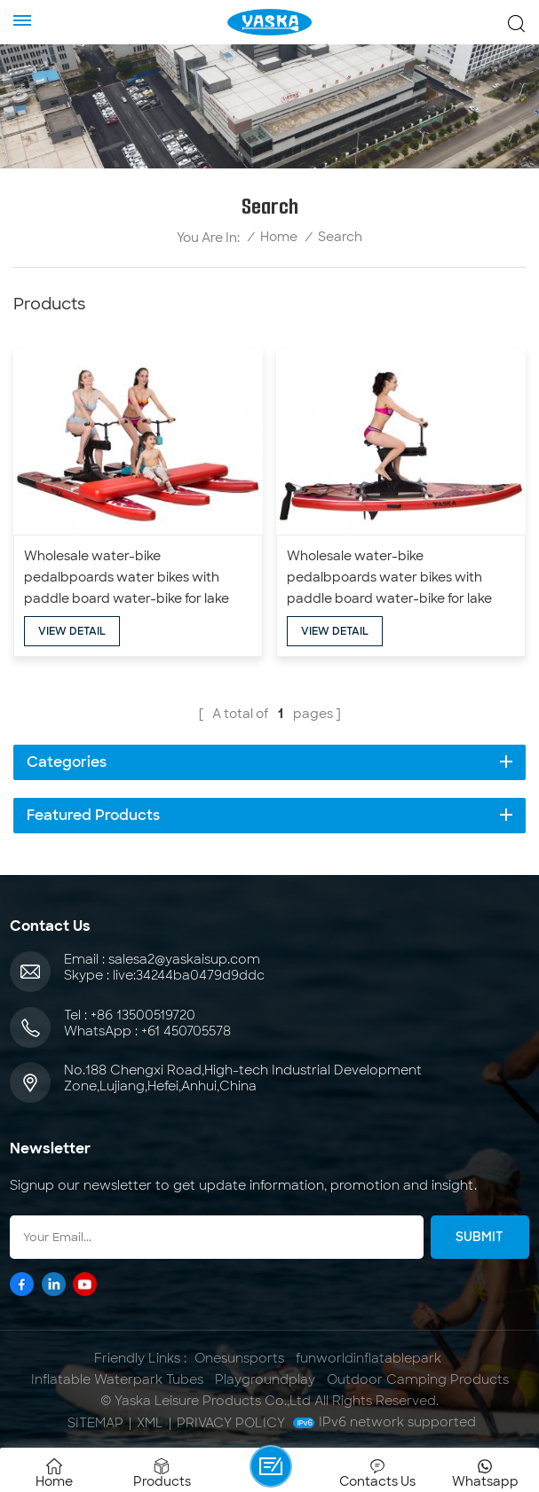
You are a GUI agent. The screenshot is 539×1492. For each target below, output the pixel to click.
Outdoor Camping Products (418, 1379)
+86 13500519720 (143, 1015)
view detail (72, 631)
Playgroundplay (265, 1379)
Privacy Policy (231, 1423)
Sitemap (95, 1423)
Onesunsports (239, 1358)
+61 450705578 (186, 1031)
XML (150, 1423)
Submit (480, 1237)
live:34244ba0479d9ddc (189, 975)
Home (278, 237)
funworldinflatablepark (368, 1358)
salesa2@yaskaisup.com (184, 959)
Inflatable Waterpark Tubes (117, 1379)
